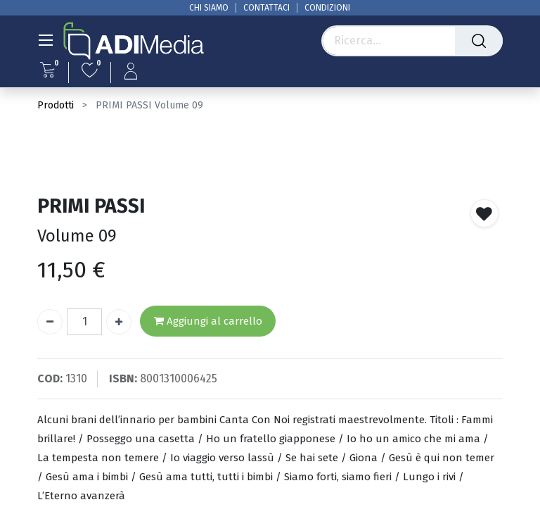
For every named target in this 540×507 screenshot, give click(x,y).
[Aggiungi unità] (118, 321)
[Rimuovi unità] (50, 321)
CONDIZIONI (327, 8)
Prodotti (55, 105)
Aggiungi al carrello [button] (208, 321)
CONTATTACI (266, 8)
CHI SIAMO (209, 8)
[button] (484, 213)
